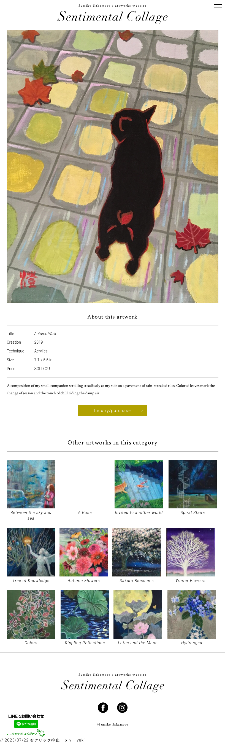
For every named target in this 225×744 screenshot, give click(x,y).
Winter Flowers (191, 580)
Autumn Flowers (84, 580)
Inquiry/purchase (112, 410)
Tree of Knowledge (31, 580)
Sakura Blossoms (137, 580)
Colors (31, 643)
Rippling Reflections (85, 643)
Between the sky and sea (30, 515)
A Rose (85, 512)
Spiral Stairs (193, 512)
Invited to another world (139, 512)
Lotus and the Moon (138, 643)
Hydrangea (191, 643)
